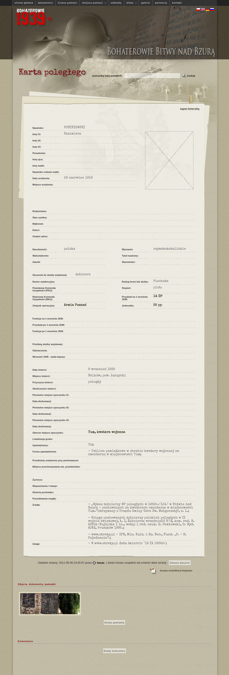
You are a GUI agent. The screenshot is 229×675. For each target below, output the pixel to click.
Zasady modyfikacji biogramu (176, 570)
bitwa (130, 2)
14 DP (157, 296)
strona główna (24, 2)
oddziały (116, 2)
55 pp (157, 305)
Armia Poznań (75, 305)
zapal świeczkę (190, 108)
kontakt (177, 2)
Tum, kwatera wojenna (106, 432)
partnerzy (161, 2)
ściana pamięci (67, 2)
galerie (145, 2)
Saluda (100, 563)
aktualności (45, 2)
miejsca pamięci (92, 2)
